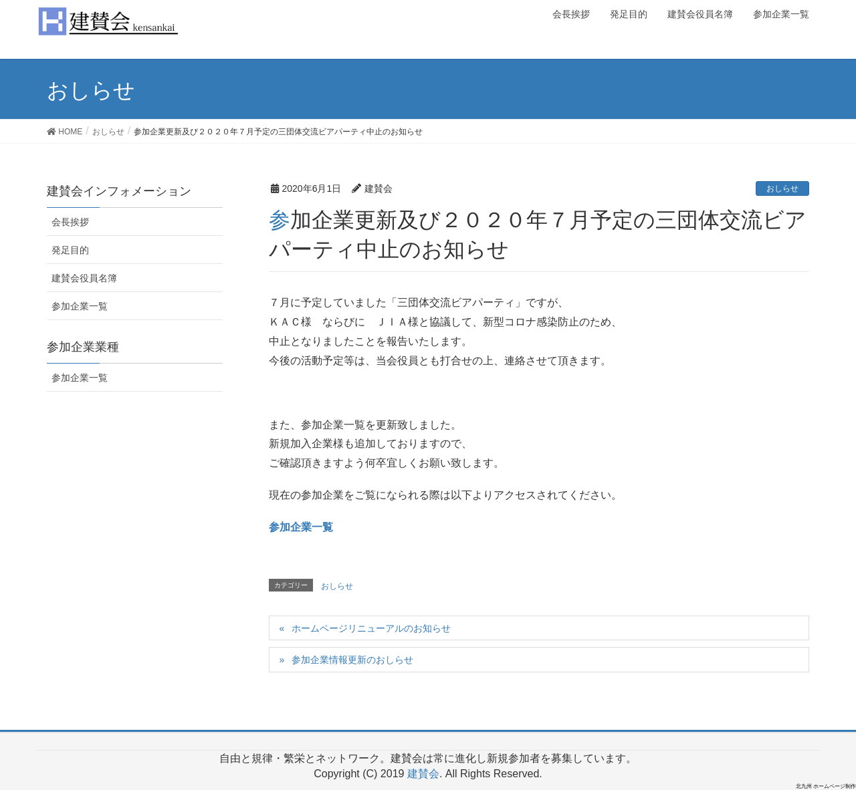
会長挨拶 (70, 222)
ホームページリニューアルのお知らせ (371, 628)
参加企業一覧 (301, 527)
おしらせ (782, 188)
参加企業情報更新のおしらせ (352, 659)
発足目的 (70, 250)
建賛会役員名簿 (84, 278)
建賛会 (423, 773)
